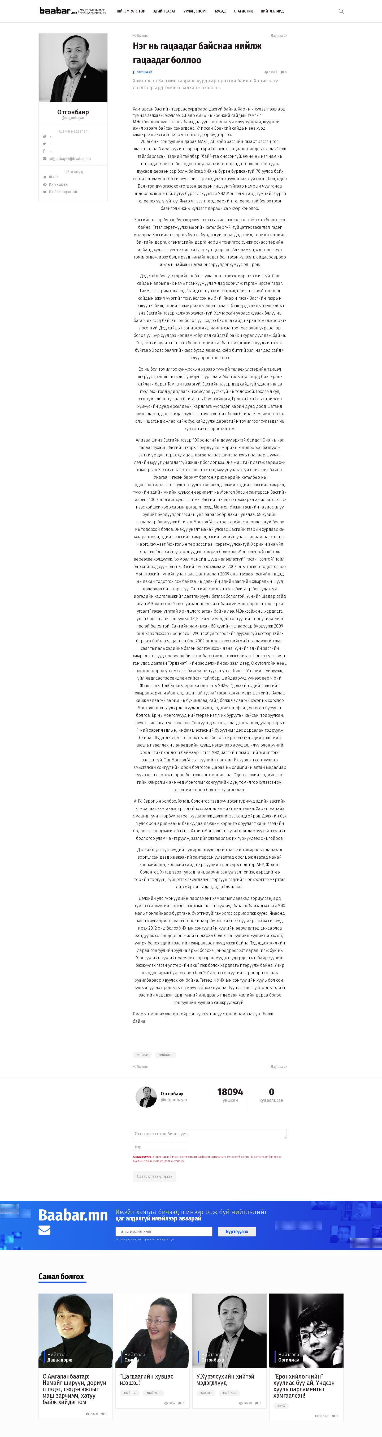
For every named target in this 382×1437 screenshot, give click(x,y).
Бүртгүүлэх (237, 1232)
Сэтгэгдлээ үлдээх (154, 1176)
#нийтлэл (165, 1055)
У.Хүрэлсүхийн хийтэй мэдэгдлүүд (225, 1380)
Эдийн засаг (164, 11)
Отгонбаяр (144, 72)
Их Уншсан (55, 184)
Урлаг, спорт (195, 11)
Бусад (220, 11)
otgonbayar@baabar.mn (67, 158)
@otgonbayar (73, 118)
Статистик (243, 11)
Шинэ (50, 177)
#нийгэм (130, 1393)
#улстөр (142, 1055)
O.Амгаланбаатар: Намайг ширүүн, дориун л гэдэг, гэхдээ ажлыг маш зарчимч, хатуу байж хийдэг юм (74, 1389)
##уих (281, 1406)
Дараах (279, 35)
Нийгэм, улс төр (130, 11)
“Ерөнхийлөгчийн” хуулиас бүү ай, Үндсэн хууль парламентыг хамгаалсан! (304, 1386)
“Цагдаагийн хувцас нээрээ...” (146, 1380)
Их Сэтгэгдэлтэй (60, 192)
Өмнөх (140, 35)
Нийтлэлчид (272, 11)
